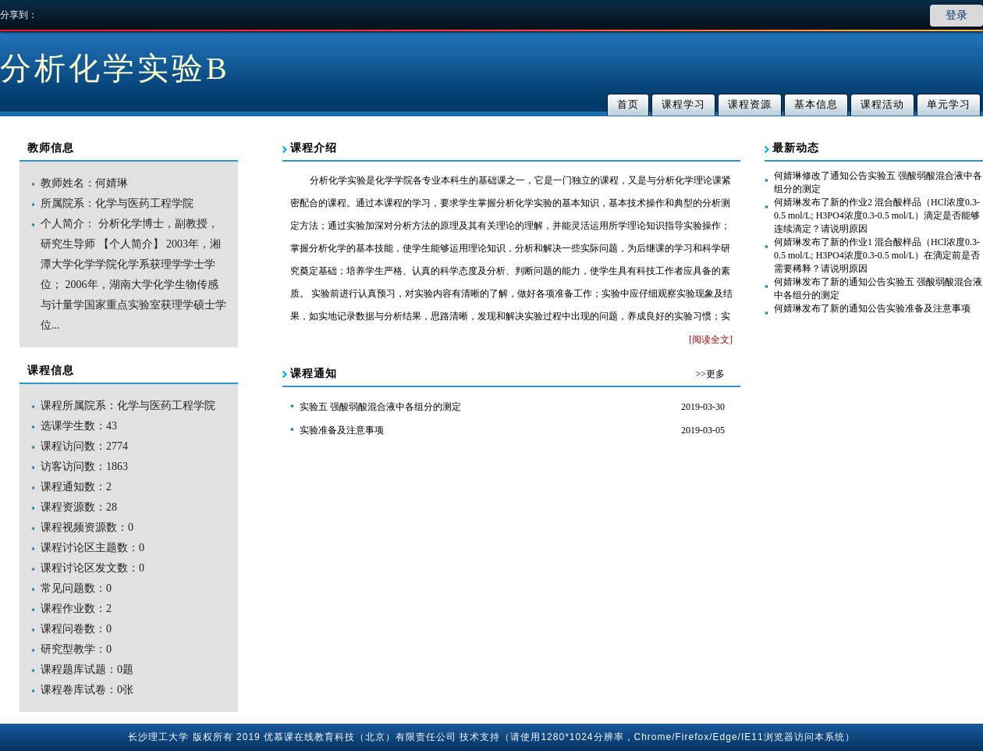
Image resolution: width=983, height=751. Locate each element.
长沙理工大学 (158, 736)
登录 (956, 15)
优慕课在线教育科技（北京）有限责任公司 (360, 736)
